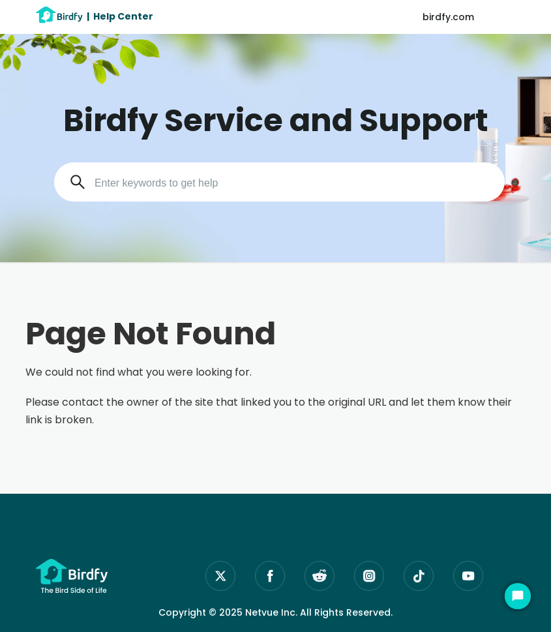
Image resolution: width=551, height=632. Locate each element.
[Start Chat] (518, 596)
